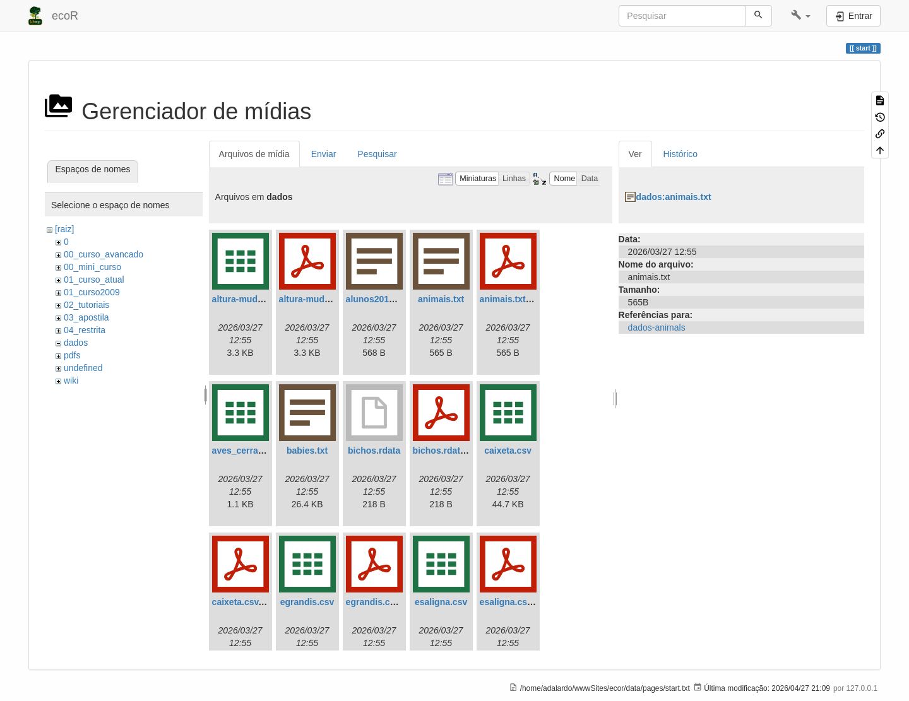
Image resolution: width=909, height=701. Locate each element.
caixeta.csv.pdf (243, 602)
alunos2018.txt (376, 299)
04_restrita (84, 330)
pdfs (72, 355)
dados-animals (657, 327)
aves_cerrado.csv (249, 450)
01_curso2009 (92, 292)
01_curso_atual (94, 279)
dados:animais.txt (673, 197)
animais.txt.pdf (511, 299)
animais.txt (441, 299)
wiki (71, 380)
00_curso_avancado (103, 254)
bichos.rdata (374, 450)
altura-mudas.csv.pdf (323, 299)
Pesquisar (376, 154)
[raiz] (64, 229)
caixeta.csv (508, 450)
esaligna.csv (441, 602)
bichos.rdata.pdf (447, 450)
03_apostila (86, 317)
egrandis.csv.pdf (380, 602)
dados (76, 343)
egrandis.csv (307, 602)
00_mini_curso (92, 267)
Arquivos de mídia (254, 154)
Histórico (680, 154)
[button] (800, 16)
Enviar (323, 154)
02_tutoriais (86, 305)
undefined (83, 368)
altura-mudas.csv (248, 299)
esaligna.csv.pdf (514, 602)
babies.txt (307, 450)
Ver (635, 154)
